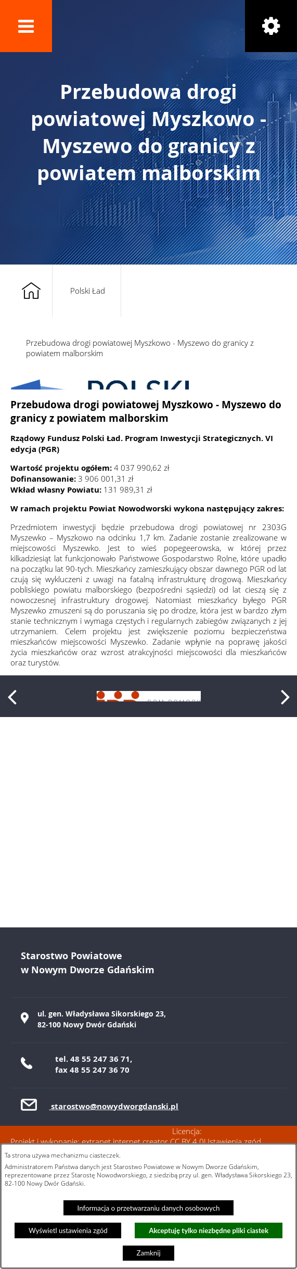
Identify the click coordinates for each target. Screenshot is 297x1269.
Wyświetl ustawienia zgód (68, 1230)
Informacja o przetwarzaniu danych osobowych (149, 1208)
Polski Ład (87, 290)
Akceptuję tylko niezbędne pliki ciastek (208, 1230)
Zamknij (148, 1253)
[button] (26, 26)
